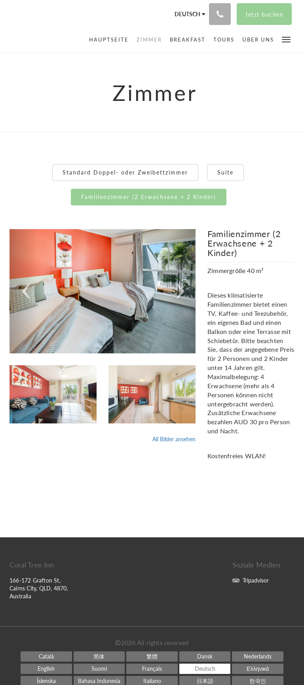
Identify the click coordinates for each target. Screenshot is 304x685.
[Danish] (205, 656)
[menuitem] (111, 39)
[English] (46, 669)
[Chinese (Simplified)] (99, 656)
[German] (205, 669)
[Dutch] (257, 656)
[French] (152, 669)
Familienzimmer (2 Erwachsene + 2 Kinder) (148, 197)
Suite (225, 172)
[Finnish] (99, 669)
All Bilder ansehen (174, 439)
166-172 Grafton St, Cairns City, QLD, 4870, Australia (39, 588)
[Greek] (257, 669)
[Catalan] (46, 656)
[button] (286, 39)
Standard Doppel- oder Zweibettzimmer (125, 172)
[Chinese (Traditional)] (152, 656)
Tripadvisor (250, 580)
